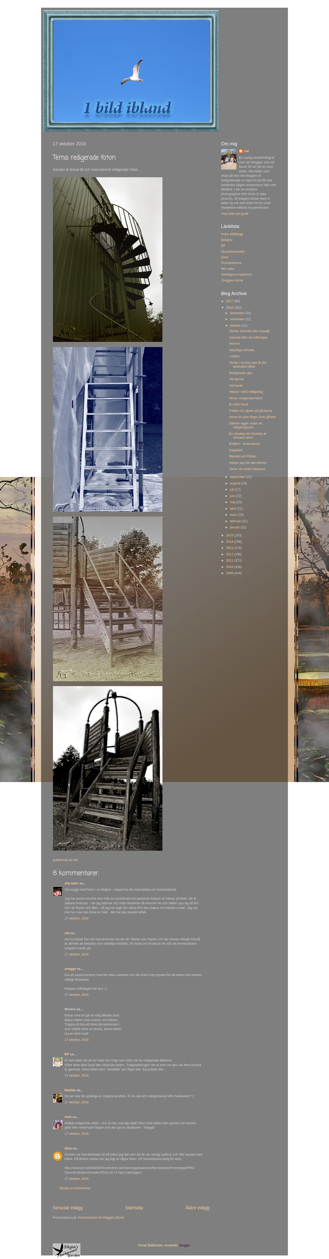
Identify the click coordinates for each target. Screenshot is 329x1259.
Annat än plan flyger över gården (252, 417)
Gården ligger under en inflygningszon (245, 425)
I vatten (234, 356)
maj (233, 502)
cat (67, 933)
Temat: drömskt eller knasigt (249, 331)
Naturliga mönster (241, 350)
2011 (230, 560)
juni (233, 496)
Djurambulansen (233, 251)
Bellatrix (227, 240)
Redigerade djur (240, 373)
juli (232, 489)
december (237, 313)
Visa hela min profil (234, 214)
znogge (70, 969)
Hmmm (234, 343)
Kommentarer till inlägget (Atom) (101, 1217)
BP (67, 1054)
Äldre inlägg (197, 1207)
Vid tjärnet (236, 379)
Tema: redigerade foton (245, 398)
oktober (236, 325)
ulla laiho (72, 883)
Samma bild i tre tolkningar (248, 337)
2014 (230, 542)
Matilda (70, 1090)
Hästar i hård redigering (246, 392)
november (237, 319)
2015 (230, 535)
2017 (230, 301)
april (233, 508)
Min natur (228, 269)
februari (236, 521)
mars (234, 515)
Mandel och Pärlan (242, 456)
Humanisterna (231, 263)
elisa (68, 1148)
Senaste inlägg (68, 1207)
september (238, 477)
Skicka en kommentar (74, 1188)
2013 (230, 548)
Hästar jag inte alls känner (248, 463)
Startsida (134, 1207)
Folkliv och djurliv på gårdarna (250, 411)
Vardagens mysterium (236, 274)
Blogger (184, 1245)
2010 (230, 567)
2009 (230, 573)
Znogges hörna (232, 280)
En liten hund (238, 404)
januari (235, 527)
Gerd (224, 257)
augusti (235, 483)
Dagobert (235, 450)
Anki (68, 1117)
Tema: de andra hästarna (247, 469)
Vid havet (235, 385)
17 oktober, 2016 (77, 918)
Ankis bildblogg (232, 234)
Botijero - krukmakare (244, 444)
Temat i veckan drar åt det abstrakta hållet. (247, 364)
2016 (230, 307)
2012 (230, 554)
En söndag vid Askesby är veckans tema (247, 435)
